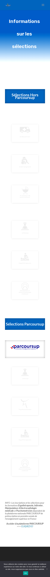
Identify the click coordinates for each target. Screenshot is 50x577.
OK (25, 573)
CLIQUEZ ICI (27, 526)
